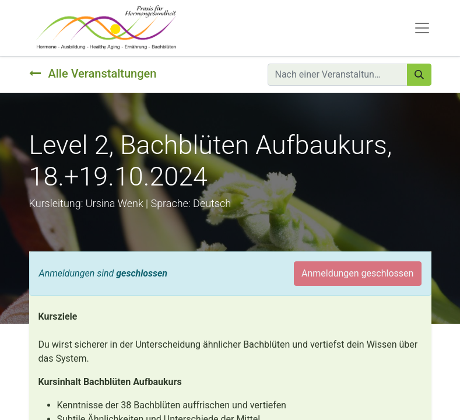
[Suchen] (419, 75)
